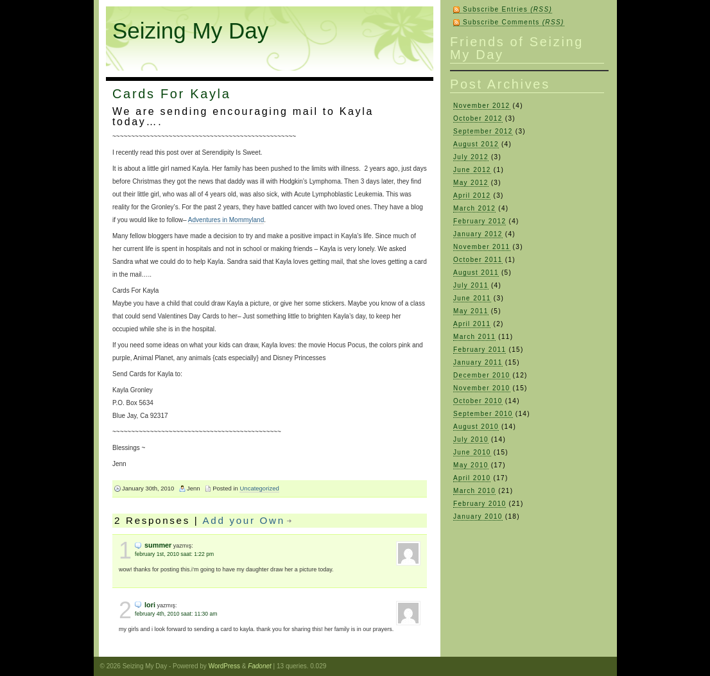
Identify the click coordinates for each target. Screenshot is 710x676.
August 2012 (476, 144)
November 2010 (481, 388)
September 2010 (483, 413)
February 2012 (479, 221)
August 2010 (476, 426)
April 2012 (471, 195)
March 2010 (474, 490)
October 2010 (478, 400)
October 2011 (478, 259)
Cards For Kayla (171, 94)
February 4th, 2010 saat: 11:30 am (176, 614)
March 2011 (474, 336)
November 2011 (481, 246)
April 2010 (471, 477)
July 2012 (471, 156)
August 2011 (476, 272)
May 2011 (471, 311)
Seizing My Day (190, 30)
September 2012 (483, 131)
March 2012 (474, 208)
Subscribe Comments (513, 22)
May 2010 (471, 465)
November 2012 (481, 105)
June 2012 (472, 169)
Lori (149, 605)
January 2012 (478, 234)
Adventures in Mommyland (226, 219)
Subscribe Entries (507, 9)
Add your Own (244, 520)
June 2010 (472, 452)
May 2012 (471, 182)
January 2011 (478, 362)
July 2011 (471, 285)
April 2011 (471, 323)
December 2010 (481, 375)
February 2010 (479, 503)
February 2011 (479, 349)
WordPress (224, 666)
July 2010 (471, 439)
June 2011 (472, 298)
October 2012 (478, 118)
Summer (157, 545)
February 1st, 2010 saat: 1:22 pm (174, 554)
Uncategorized (259, 488)
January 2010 (478, 516)
